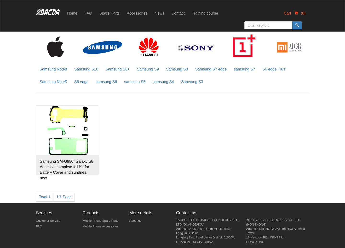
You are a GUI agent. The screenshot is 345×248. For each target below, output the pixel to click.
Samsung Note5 (53, 82)
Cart (294, 13)
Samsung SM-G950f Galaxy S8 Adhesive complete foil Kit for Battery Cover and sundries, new (66, 166)
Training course (205, 13)
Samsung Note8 (53, 69)
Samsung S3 (192, 82)
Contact (177, 13)
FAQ (88, 13)
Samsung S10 (86, 69)
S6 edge (81, 82)
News (159, 13)
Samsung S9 (148, 69)
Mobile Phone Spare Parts (100, 220)
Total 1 (44, 197)
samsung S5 (134, 82)
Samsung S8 (177, 69)
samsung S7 (244, 69)
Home (72, 13)
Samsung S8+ (117, 69)
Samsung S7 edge (211, 69)
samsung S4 (163, 82)
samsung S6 (106, 82)
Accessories (137, 13)
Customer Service (48, 220)
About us (135, 220)
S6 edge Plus (273, 69)
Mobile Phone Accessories (101, 226)
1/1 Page (64, 197)
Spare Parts (109, 13)
